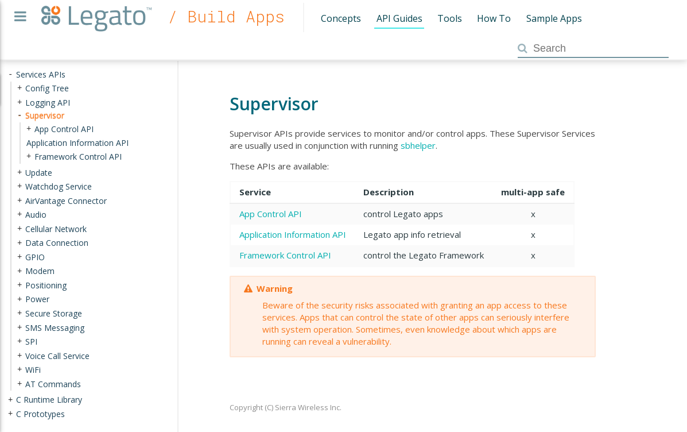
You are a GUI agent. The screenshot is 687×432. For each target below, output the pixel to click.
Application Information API (292, 234)
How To (494, 18)
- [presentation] (10, 74)
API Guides (399, 18)
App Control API (270, 213)
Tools (449, 18)
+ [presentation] (19, 88)
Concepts (341, 18)
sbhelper (418, 145)
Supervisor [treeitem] (44, 115)
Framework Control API (285, 255)
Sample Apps (554, 18)
